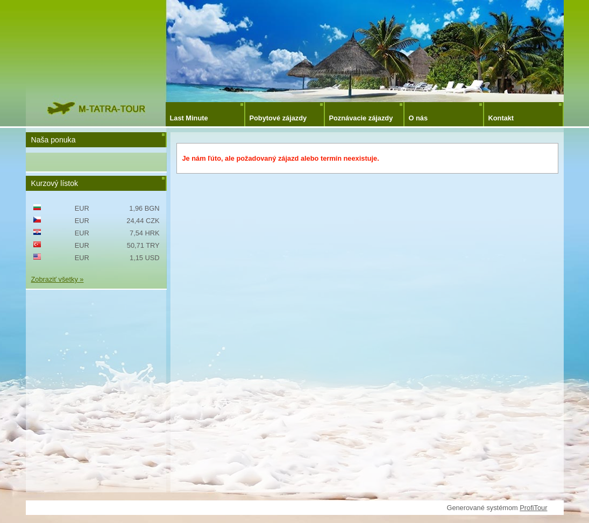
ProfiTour (533, 508)
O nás (418, 118)
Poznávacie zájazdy (361, 118)
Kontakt (501, 118)
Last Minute (189, 118)
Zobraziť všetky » (57, 279)
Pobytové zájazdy (278, 118)
